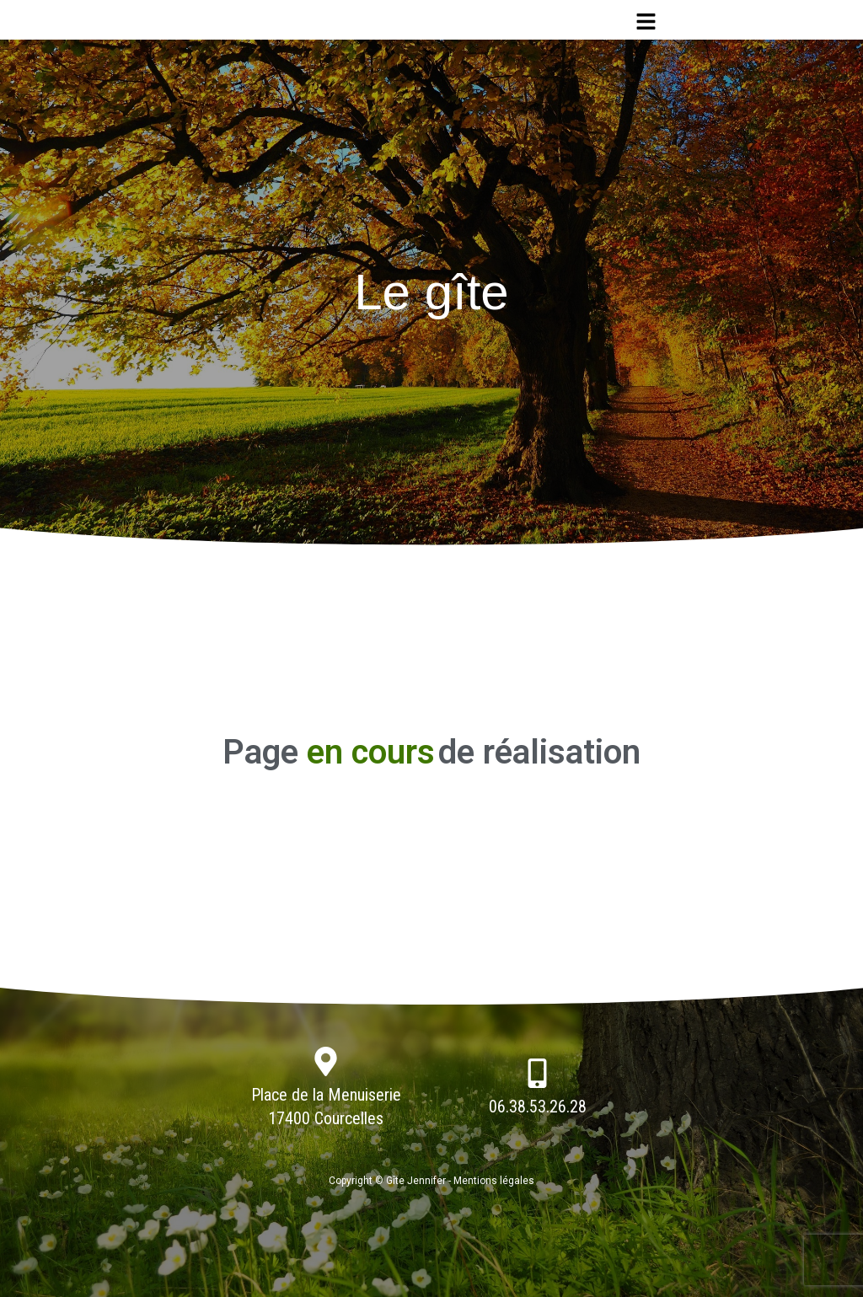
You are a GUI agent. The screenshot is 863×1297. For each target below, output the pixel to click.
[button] (645, 22)
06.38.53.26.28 (538, 1106)
